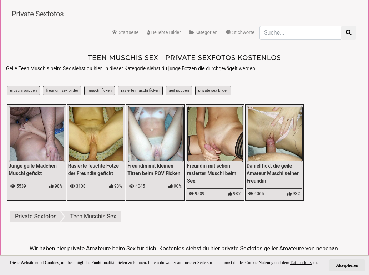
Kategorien (203, 32)
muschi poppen (23, 90)
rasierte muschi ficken (140, 90)
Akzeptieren (347, 265)
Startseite (125, 32)
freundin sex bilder (62, 90)
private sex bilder (213, 90)
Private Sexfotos (38, 14)
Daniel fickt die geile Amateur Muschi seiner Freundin (273, 173)
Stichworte (240, 32)
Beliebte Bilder (164, 32)
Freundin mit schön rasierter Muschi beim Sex (211, 173)
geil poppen (179, 90)
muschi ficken (99, 90)
